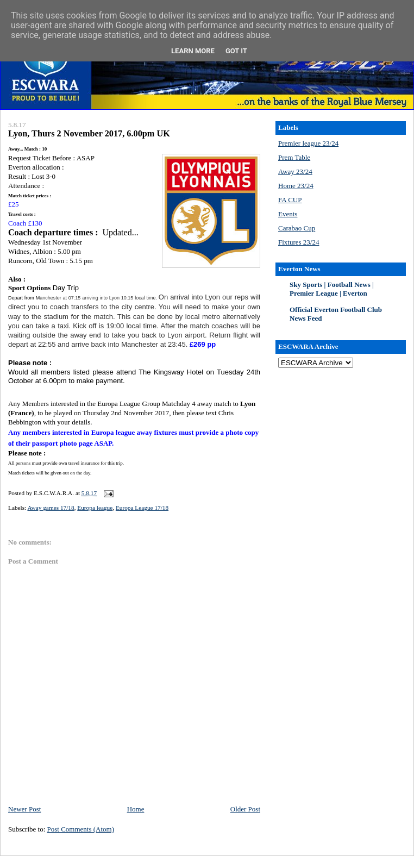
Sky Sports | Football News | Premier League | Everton (332, 288)
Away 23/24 (295, 171)
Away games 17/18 (50, 507)
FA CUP (290, 200)
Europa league (94, 507)
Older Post (245, 809)
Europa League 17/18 (142, 507)
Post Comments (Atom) (81, 829)
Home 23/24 (295, 186)
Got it (236, 51)
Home (136, 809)
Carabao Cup (296, 228)
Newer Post (24, 809)
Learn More (193, 51)
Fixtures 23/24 (298, 242)
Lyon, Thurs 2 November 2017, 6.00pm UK (89, 134)
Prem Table (294, 157)
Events (287, 214)
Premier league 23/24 (308, 143)
